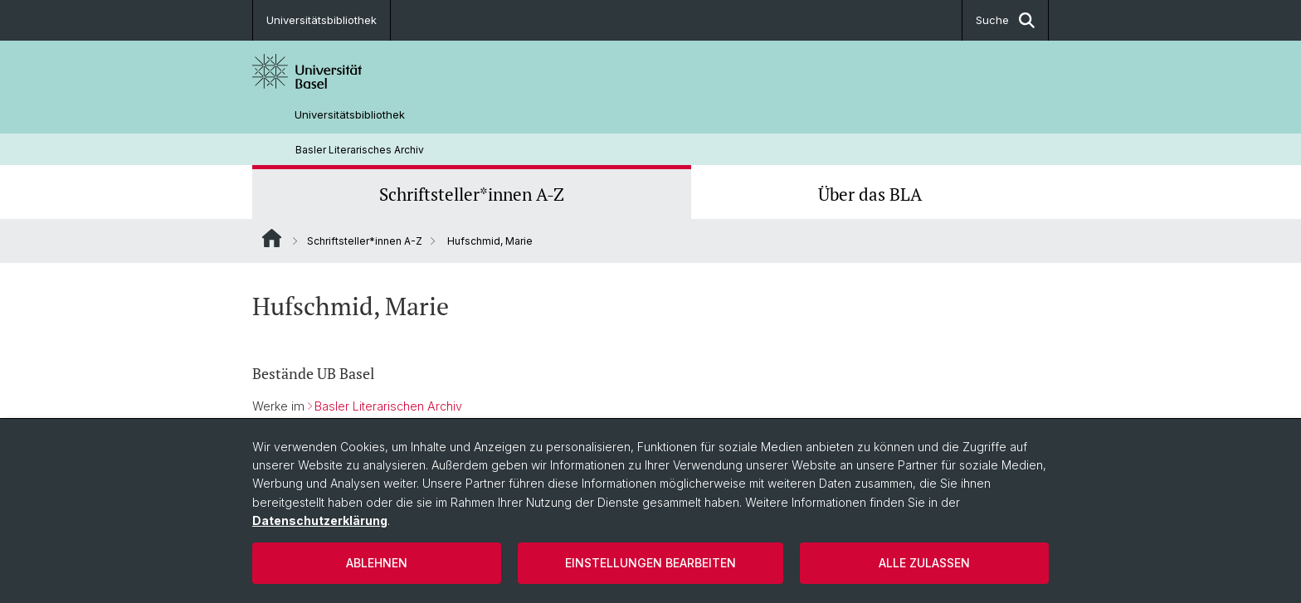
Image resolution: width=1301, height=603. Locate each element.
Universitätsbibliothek (321, 20)
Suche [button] (1005, 20)
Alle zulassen (924, 563)
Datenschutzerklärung (319, 520)
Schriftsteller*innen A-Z (471, 194)
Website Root (271, 238)
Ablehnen (376, 563)
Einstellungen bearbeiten (650, 563)
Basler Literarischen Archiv (388, 406)
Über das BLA (870, 194)
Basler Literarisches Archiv (359, 149)
